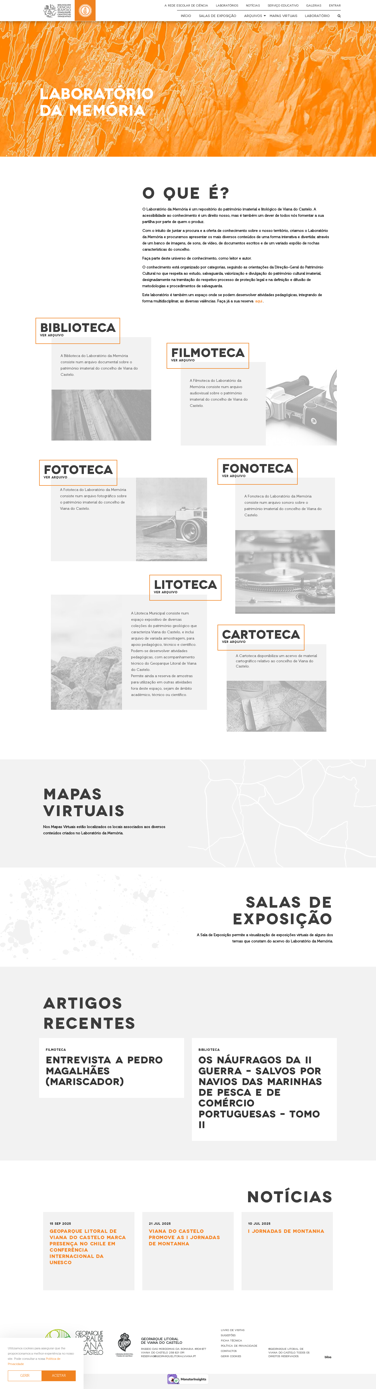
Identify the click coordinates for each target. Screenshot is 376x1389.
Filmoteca (208, 354)
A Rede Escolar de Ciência (186, 5)
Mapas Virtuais (283, 15)
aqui (258, 301)
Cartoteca (262, 636)
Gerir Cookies (231, 1360)
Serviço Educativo (283, 5)
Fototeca (79, 472)
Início (186, 15)
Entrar (335, 5)
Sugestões (228, 1339)
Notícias (253, 5)
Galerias (313, 5)
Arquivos (253, 15)
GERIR (25, 1376)
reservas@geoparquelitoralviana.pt (168, 1360)
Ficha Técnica (231, 1345)
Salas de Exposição (217, 15)
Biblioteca (78, 329)
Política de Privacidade (239, 1350)
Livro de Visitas (232, 1334)
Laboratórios (227, 5)
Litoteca (191, 584)
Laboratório (317, 15)
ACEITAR (59, 1376)
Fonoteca (258, 470)
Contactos (229, 1355)
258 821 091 (176, 1357)
